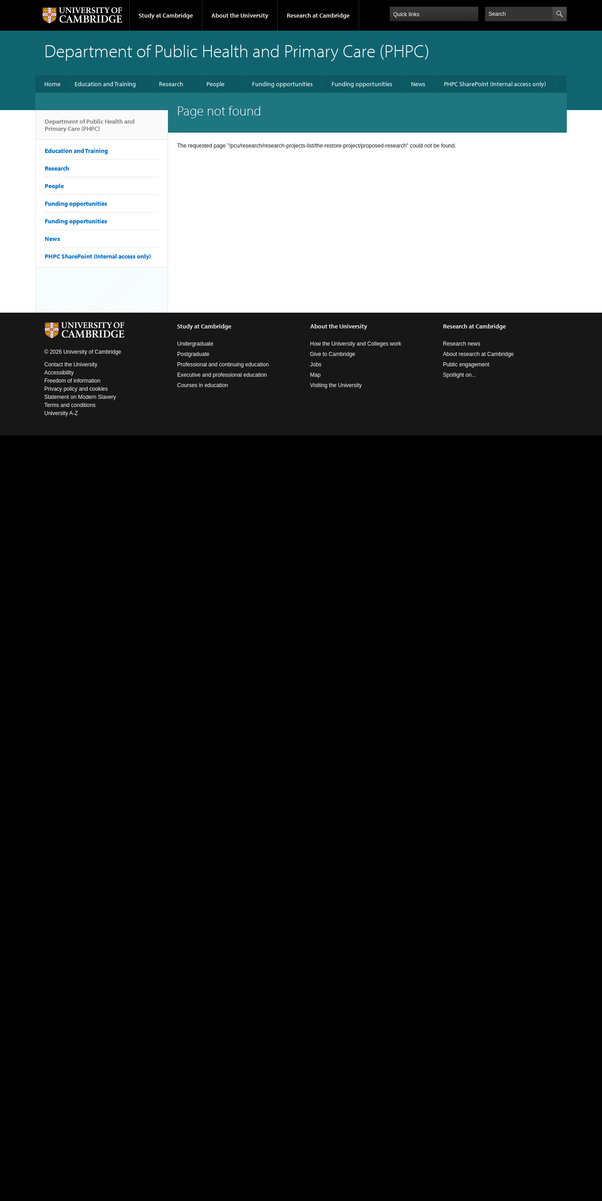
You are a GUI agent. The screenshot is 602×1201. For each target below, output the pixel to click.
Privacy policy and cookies (76, 389)
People (215, 84)
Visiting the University (336, 385)
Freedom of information (72, 381)
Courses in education (202, 385)
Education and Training (105, 84)
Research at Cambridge (318, 15)
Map (315, 375)
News (418, 84)
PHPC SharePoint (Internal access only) (495, 84)
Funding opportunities (282, 84)
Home (52, 84)
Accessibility (59, 373)
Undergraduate (195, 344)
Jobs (316, 364)
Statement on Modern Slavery (80, 397)
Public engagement (466, 364)
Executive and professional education (222, 375)
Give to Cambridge (332, 354)
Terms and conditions (69, 405)
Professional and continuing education (223, 364)
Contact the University (70, 364)
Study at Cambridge (166, 15)
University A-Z (61, 413)
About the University (239, 15)
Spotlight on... (459, 375)
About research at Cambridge (478, 354)
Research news (462, 344)
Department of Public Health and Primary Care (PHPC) (90, 128)
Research (171, 84)
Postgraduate (193, 354)
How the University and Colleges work (355, 344)
